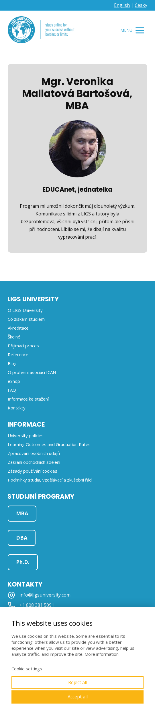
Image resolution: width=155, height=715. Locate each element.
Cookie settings (26, 669)
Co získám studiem (26, 319)
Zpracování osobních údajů (34, 453)
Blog (12, 363)
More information (102, 654)
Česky (141, 5)
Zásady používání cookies (32, 471)
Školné (14, 337)
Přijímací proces (23, 345)
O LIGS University (25, 310)
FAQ (12, 390)
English (122, 5)
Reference (18, 354)
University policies (26, 435)
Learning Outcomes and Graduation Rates (49, 444)
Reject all (77, 682)
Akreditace (18, 328)
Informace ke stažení (28, 399)
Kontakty (16, 408)
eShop (14, 381)
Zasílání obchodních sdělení (34, 462)
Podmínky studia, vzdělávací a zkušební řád (50, 480)
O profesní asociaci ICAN (32, 372)
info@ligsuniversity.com (44, 595)
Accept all (78, 697)
